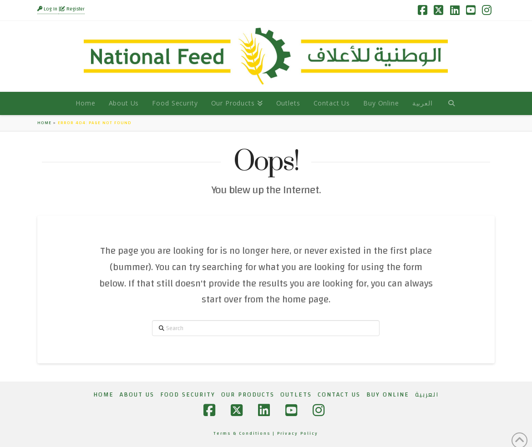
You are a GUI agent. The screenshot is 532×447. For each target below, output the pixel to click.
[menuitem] (422, 103)
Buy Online (387, 395)
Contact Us (339, 395)
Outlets (296, 395)
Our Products (247, 395)
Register (72, 9)
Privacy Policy (297, 433)
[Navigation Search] (451, 103)
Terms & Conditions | (245, 433)
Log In (48, 9)
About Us (137, 395)
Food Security (187, 395)
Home (44, 123)
